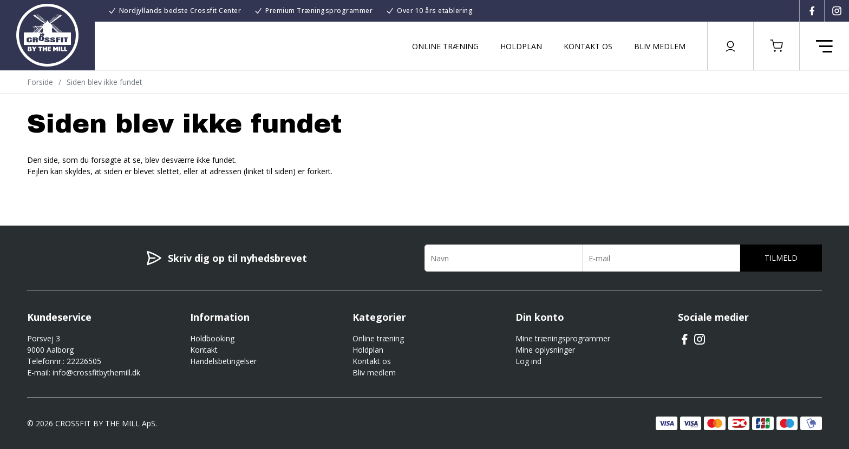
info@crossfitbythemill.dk (96, 372)
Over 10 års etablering (435, 10)
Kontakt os (588, 46)
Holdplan (521, 46)
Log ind (528, 361)
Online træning (445, 46)
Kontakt (204, 350)
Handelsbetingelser (223, 361)
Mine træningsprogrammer (562, 338)
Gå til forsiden (87, 190)
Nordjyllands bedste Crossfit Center (180, 10)
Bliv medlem (659, 46)
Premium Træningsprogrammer (319, 10)
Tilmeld (781, 258)
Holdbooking (212, 338)
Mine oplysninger (545, 350)
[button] (776, 45)
